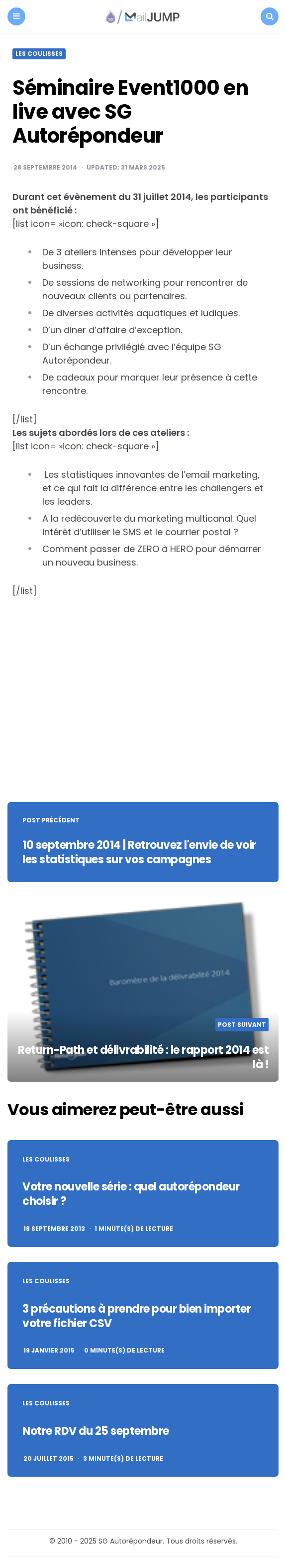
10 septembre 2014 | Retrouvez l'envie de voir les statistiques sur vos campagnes (139, 852)
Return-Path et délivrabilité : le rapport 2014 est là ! (143, 1057)
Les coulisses (39, 53)
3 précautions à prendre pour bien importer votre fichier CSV (136, 1316)
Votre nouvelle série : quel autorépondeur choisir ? (131, 1194)
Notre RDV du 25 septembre (95, 1431)
